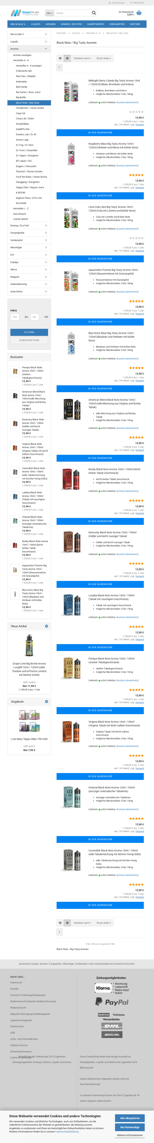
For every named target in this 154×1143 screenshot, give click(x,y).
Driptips (14, 262)
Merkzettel (137, 2)
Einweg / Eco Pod (71, 24)
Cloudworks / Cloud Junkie (30, 108)
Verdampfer (116, 24)
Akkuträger (16, 247)
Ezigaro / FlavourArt (26, 166)
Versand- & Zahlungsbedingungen (28, 995)
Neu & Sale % (18, 24)
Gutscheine (16, 291)
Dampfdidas (22, 123)
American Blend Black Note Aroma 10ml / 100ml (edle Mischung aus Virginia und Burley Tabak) (115, 403)
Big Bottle (21, 97)
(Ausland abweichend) (127, 102)
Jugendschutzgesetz (21, 1020)
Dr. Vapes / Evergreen (27, 155)
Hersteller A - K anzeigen (29, 65)
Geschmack (19, 213)
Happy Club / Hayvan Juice (30, 187)
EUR (46, 316)
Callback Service (19, 1045)
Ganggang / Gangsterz (28, 182)
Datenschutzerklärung (66, 1131)
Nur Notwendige (130, 1127)
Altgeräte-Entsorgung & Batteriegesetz (30, 1014)
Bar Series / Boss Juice (28, 92)
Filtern (29, 332)
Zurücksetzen (29, 340)
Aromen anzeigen (22, 55)
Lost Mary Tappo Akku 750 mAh (29, 738)
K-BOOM (20, 192)
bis (26, 316)
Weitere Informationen (130, 1135)
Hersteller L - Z (21, 208)
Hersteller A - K (21, 60)
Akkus (13, 269)
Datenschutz (17, 1026)
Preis (13, 310)
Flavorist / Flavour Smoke (29, 171)
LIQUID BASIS (20, 219)
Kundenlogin (117, 2)
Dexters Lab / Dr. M (26, 134)
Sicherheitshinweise (21, 1051)
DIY (12, 254)
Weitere (135, 24)
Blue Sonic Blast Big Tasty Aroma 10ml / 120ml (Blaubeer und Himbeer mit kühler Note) (112, 337)
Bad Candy (21, 86)
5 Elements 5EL (24, 70)
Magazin (14, 276)
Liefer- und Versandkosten (24, 1039)
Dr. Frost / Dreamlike (26, 150)
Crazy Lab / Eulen (25, 118)
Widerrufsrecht (18, 1007)
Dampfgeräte (95, 24)
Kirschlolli (21, 203)
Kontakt (14, 988)
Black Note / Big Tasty (27, 102)
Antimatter (21, 81)
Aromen (50, 24)
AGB (12, 1032)
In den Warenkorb (100, 132)
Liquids (35, 24)
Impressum (16, 982)
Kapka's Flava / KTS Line (29, 198)
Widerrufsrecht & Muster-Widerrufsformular (33, 1001)
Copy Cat (20, 113)
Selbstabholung (18, 284)
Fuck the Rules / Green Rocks (31, 176)
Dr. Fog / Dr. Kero (24, 145)
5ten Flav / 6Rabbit (25, 76)
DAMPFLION (22, 129)
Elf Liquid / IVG (24, 161)
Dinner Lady (22, 139)
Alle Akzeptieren (130, 1118)
